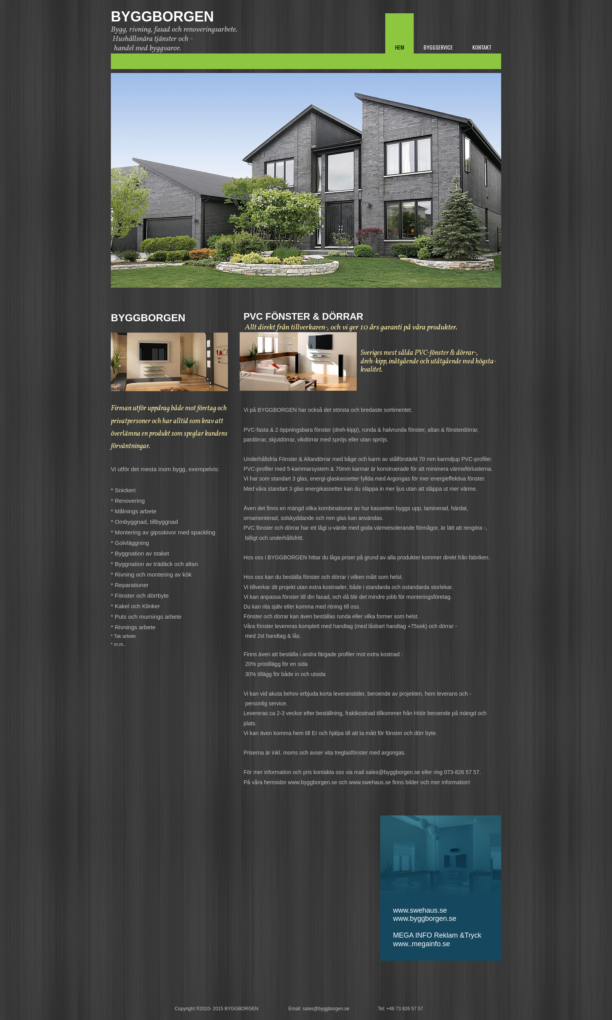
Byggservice (438, 47)
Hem (399, 47)
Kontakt (481, 47)
